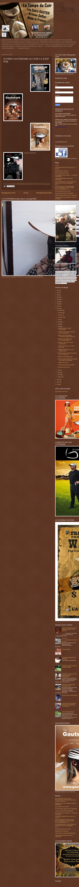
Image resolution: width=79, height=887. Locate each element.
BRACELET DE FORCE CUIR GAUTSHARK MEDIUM (65, 339)
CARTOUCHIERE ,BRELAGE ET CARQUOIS (66, 195)
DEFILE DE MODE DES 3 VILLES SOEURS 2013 (66, 350)
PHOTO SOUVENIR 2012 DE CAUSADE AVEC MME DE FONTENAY (67, 359)
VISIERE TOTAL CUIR (63, 362)
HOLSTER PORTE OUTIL (64, 367)
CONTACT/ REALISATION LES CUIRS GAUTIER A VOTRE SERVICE (69, 629)
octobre (60, 315)
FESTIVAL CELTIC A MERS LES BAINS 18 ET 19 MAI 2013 (67, 354)
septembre (60, 317)
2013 (58, 308)
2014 (58, 306)
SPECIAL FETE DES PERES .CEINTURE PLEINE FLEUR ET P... (67, 336)
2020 (58, 292)
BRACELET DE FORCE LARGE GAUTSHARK (65, 343)
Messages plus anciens (44, 193)
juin (59, 324)
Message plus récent (8, 193)
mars (59, 372)
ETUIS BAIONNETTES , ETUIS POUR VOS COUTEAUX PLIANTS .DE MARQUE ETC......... (65, 183)
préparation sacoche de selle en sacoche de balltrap (69, 666)
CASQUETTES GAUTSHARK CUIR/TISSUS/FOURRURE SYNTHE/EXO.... (69, 705)
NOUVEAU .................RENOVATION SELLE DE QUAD (69, 640)
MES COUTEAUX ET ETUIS (62, 173)
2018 (58, 297)
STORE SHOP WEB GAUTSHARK (66, 364)
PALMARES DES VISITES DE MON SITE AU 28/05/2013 (66, 332)
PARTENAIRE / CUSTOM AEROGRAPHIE (65, 833)
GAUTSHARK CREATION (61, 391)
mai (59, 326)
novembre (60, 312)
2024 (58, 290)
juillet (59, 321)
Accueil (25, 193)
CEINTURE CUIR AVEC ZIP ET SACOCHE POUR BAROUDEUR (69, 675)
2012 (58, 379)
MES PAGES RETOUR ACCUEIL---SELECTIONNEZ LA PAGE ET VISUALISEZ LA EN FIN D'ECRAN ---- (65, 800)
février (59, 374)
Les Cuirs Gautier (66, 649)
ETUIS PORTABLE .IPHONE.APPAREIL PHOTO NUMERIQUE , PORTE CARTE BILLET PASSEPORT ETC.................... (64, 188)
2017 (58, 299)
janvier (59, 377)
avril (59, 370)
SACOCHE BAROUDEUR (68, 711)
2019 (58, 294)
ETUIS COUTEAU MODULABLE (69, 695)
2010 (58, 384)
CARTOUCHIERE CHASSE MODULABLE (64, 329)
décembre (60, 310)
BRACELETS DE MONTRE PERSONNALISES (68, 685)
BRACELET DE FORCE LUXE (65, 356)
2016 (58, 301)
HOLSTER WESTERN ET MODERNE (64, 193)
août (59, 319)
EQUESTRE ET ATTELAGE (61, 171)
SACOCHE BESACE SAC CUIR (62, 191)
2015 (58, 303)
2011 (58, 382)
